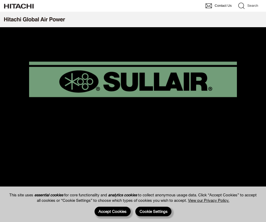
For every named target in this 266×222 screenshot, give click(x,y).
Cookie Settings (153, 211)
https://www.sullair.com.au (133, 178)
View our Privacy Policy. (208, 200)
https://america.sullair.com (133, 128)
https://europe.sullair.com (133, 144)
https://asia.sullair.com (133, 161)
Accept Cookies (112, 211)
